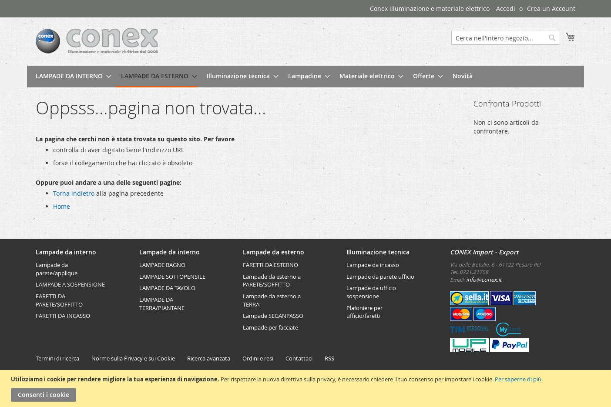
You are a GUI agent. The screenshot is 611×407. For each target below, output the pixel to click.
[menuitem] (70, 76)
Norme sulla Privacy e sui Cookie (133, 358)
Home (61, 206)
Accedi (505, 8)
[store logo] (97, 41)
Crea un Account (551, 8)
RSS (329, 358)
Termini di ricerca (57, 358)
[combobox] (505, 38)
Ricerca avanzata (208, 358)
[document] (306, 388)
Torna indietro (73, 193)
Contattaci (298, 358)
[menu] (305, 76)
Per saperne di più (518, 379)
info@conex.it (484, 280)
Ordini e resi (257, 358)
